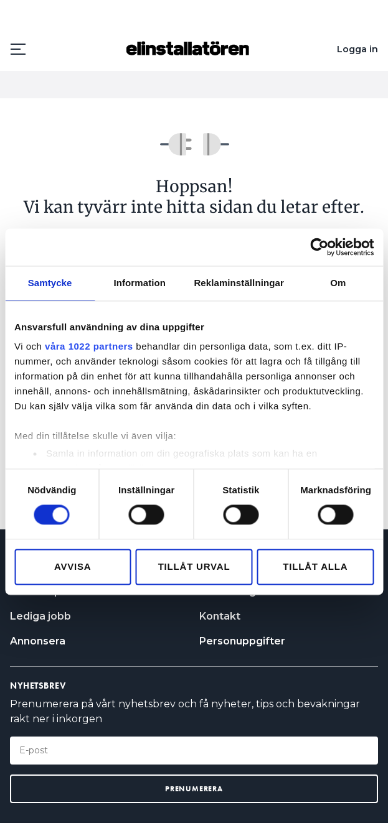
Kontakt (219, 616)
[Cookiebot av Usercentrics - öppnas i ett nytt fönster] (319, 247)
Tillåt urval (194, 566)
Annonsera (37, 641)
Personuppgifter (242, 641)
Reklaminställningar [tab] (238, 282)
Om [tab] (338, 282)
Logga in (357, 49)
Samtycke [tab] (50, 282)
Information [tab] (139, 282)
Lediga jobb (40, 616)
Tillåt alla (315, 566)
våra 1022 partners (89, 346)
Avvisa (73, 566)
